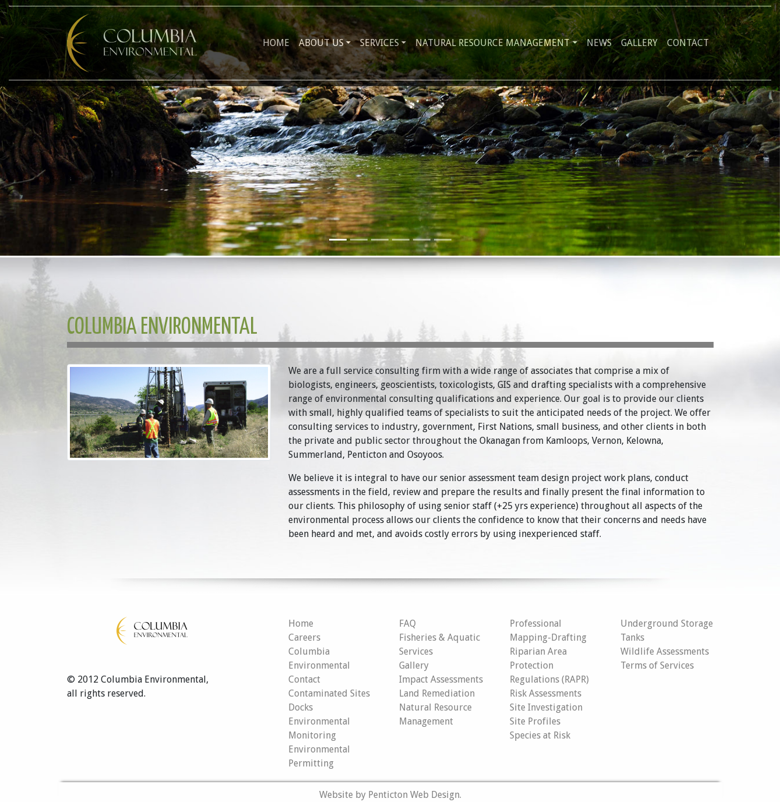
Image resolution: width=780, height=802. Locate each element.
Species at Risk (540, 735)
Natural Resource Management (492, 42)
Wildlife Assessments (664, 651)
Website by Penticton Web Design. (390, 794)
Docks (300, 707)
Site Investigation (546, 707)
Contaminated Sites (329, 693)
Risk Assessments (545, 693)
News (599, 42)
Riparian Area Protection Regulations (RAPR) (549, 665)
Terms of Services (657, 665)
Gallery (639, 42)
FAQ (407, 623)
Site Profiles (535, 721)
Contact (688, 42)
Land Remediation (437, 693)
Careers (304, 637)
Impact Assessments (441, 679)
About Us (321, 42)
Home (276, 42)
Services (379, 42)
